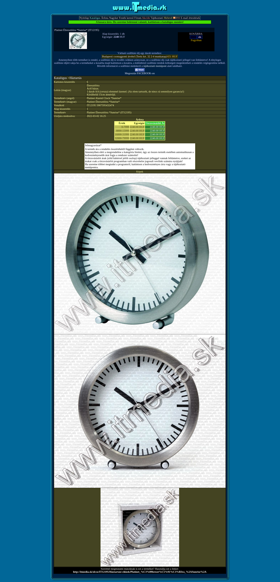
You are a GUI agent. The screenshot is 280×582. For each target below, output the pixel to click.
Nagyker (113, 17)
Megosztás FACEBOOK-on (140, 72)
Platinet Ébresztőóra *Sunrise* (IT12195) (76, 30)
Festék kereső (126, 17)
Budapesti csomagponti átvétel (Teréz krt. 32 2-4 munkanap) (134, 56)
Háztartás (75, 78)
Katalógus (60, 78)
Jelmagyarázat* (93, 145)
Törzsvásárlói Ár (155, 123)
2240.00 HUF (157, 126)
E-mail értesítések (190, 17)
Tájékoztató (157, 17)
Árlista (104, 17)
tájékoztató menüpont (155, 66)
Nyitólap (84, 17)
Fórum (137, 17)
